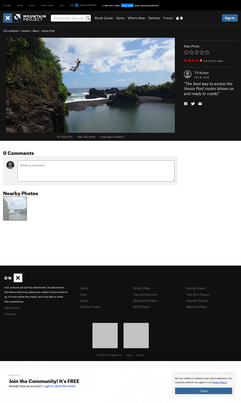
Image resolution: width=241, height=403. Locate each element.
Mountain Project (145, 300)
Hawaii (25, 30)
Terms (129, 354)
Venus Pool (48, 30)
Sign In (230, 18)
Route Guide (104, 18)
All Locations (10, 30)
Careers (9, 314)
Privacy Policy (219, 382)
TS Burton (201, 73)
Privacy (140, 354)
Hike (32, 5)
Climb (7, 5)
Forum (168, 18)
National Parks (196, 307)
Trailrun (47, 5)
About (84, 288)
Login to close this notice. (59, 386)
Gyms (120, 18)
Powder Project (197, 300)
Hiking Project (196, 288)
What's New (136, 18)
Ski (62, 5)
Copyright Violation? (112, 136)
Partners (154, 18)
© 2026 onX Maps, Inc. (109, 354)
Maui (35, 30)
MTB (20, 5)
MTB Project (141, 307)
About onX (12, 307)
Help (83, 294)
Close (204, 391)
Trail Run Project (198, 294)
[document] (203, 385)
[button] (186, 103)
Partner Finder (90, 307)
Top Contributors (145, 294)
